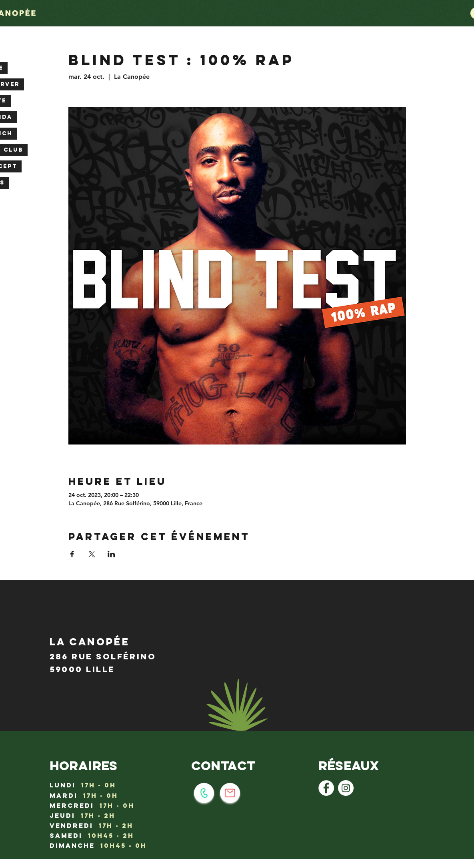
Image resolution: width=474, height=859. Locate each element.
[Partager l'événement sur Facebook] (72, 554)
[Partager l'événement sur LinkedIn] (111, 554)
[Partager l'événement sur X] (92, 554)
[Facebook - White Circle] (326, 788)
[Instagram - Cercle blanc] (346, 788)
